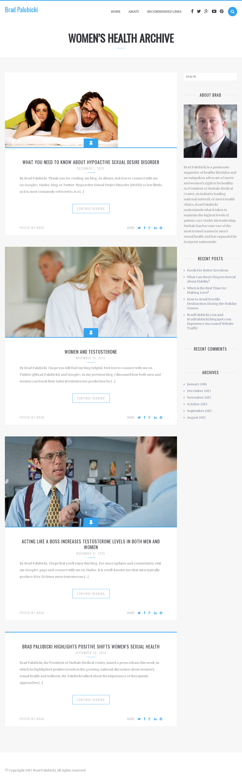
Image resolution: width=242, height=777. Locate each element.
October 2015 (197, 404)
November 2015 (199, 398)
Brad (40, 227)
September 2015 (199, 411)
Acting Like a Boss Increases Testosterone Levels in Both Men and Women (91, 544)
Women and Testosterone (91, 351)
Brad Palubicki (21, 9)
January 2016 (197, 384)
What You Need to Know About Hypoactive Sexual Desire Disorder (90, 162)
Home (115, 12)
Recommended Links (164, 12)
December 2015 (199, 391)
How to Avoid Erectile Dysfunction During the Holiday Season (212, 303)
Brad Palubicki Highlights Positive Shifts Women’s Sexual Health (91, 646)
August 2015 (196, 418)
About (133, 12)
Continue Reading (91, 208)
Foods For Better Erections (207, 270)
